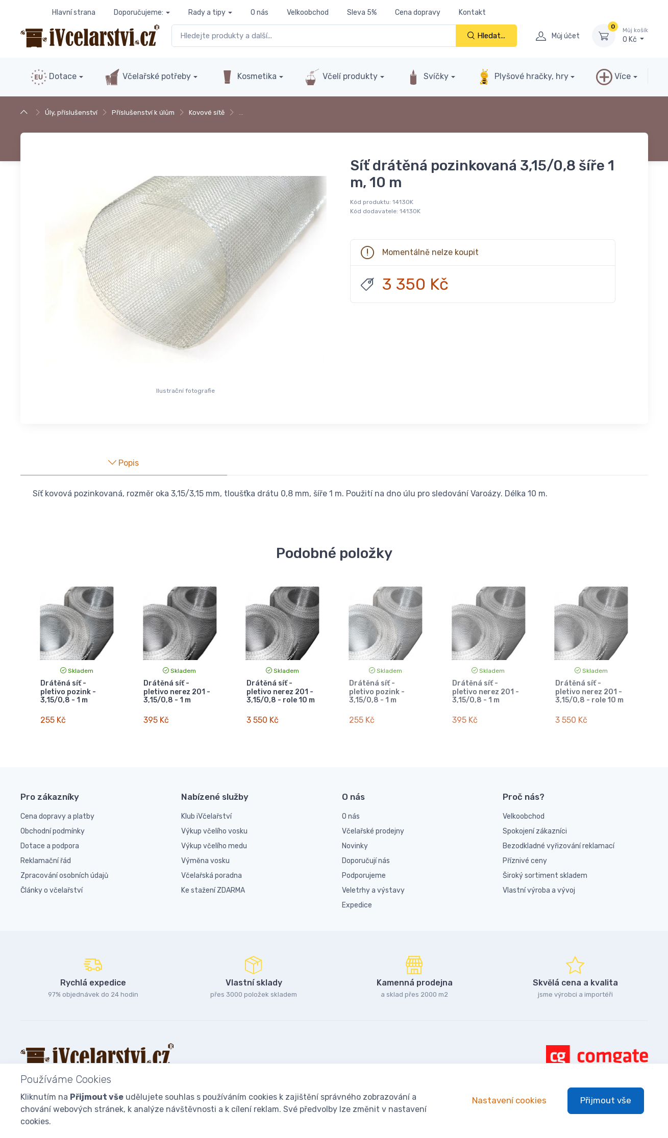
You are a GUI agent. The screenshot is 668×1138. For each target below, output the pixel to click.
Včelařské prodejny (373, 827)
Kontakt (472, 12)
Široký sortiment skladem (545, 871)
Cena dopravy (417, 12)
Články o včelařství (51, 886)
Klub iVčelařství (206, 812)
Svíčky (427, 77)
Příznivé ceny (525, 856)
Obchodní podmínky (52, 827)
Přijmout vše (605, 1100)
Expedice (357, 901)
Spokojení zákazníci (535, 827)
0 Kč (635, 35)
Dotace (54, 77)
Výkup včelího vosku (214, 827)
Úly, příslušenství (71, 112)
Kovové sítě (207, 112)
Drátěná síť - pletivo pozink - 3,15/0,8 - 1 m (68, 692)
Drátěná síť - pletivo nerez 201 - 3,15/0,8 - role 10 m (280, 692)
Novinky (355, 842)
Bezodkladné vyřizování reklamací (558, 842)
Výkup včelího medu (214, 842)
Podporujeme (364, 871)
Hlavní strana (73, 12)
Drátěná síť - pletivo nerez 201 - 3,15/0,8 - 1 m (176, 692)
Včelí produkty (341, 77)
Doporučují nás (366, 856)
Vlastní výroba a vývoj (539, 886)
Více (613, 77)
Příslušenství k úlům (143, 112)
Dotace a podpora (49, 842)
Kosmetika (248, 77)
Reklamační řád (45, 856)
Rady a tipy (207, 12)
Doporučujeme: (138, 12)
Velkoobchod (308, 12)
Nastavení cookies (509, 1100)
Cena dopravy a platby (57, 812)
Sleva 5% (362, 12)
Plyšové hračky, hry (522, 77)
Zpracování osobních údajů (64, 871)
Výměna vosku (205, 856)
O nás (259, 12)
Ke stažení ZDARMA (213, 886)
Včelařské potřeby (147, 77)
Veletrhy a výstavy (373, 886)
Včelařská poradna (211, 871)
